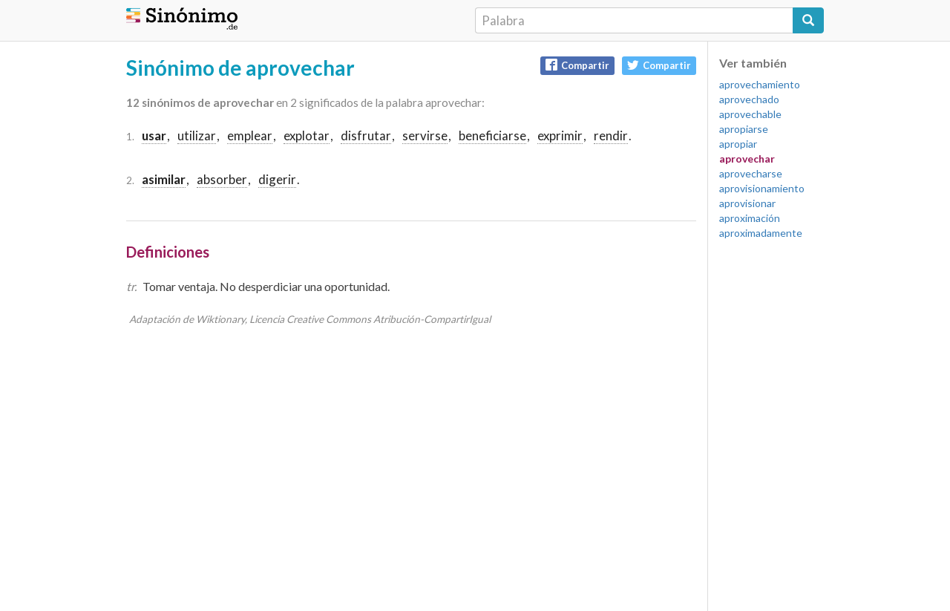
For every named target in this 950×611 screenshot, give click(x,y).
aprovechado (749, 99)
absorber (222, 179)
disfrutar (366, 135)
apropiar (738, 143)
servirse (425, 135)
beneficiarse (492, 135)
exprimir (560, 135)
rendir (611, 135)
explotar (307, 135)
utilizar (196, 135)
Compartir (577, 65)
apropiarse (743, 128)
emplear (249, 135)
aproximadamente (760, 232)
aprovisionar (747, 203)
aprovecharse (750, 173)
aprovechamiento (759, 84)
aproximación (749, 218)
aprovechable (750, 114)
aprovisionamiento (762, 188)
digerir (277, 179)
